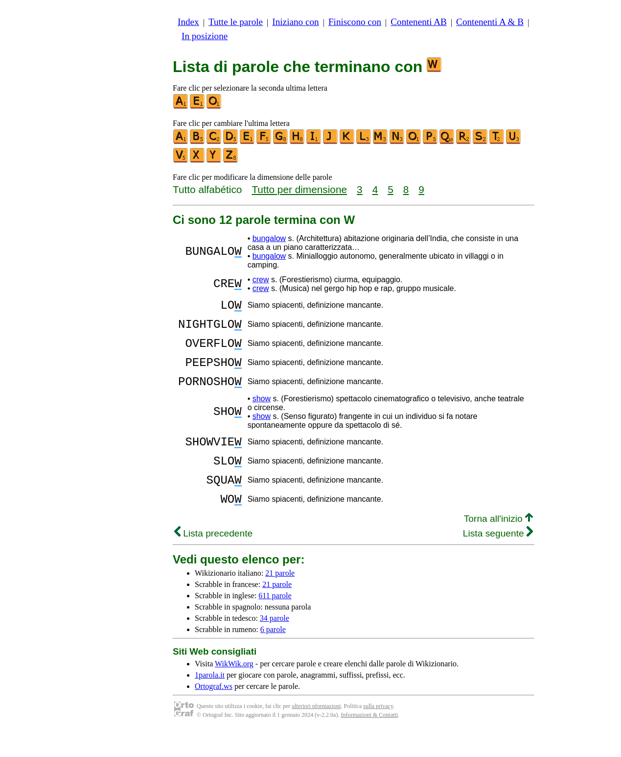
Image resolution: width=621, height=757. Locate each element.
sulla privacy (378, 732)
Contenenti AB (419, 22)
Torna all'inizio (498, 545)
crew (261, 279)
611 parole (274, 622)
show (262, 413)
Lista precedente (213, 560)
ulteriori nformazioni (316, 732)
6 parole (273, 656)
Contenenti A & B (490, 22)
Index (188, 22)
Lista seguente (498, 560)
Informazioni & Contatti (369, 741)
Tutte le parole (235, 22)
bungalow (269, 238)
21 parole (280, 599)
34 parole (274, 644)
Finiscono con (354, 22)
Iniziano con (295, 22)
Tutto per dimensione (299, 189)
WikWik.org (234, 690)
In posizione (205, 36)
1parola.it (210, 701)
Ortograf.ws (213, 712)
